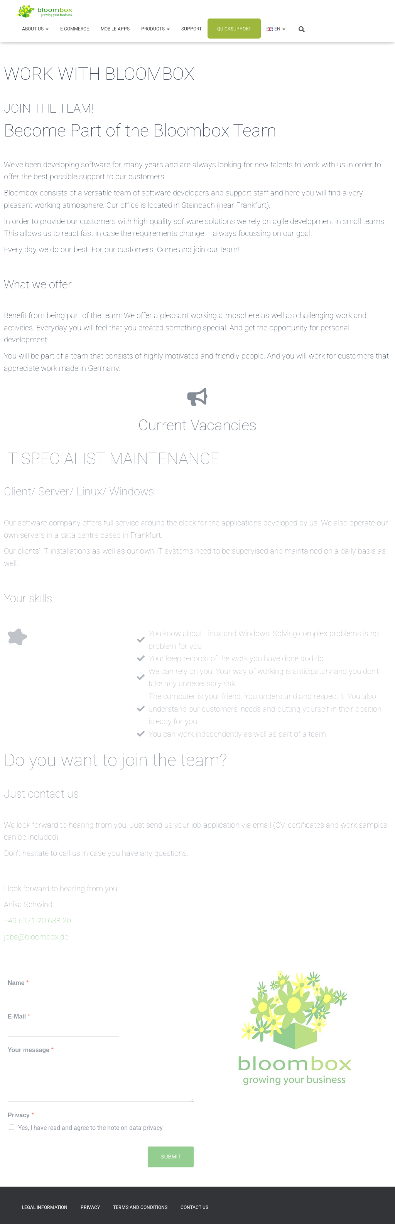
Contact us (194, 1207)
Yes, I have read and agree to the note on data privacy (90, 1127)
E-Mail (19, 1016)
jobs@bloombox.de (36, 937)
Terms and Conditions (140, 1207)
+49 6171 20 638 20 (37, 920)
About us (35, 29)
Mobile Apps (115, 29)
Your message (31, 1050)
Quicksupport (234, 29)
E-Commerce (74, 29)
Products (155, 29)
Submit (170, 1156)
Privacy (21, 1115)
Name (18, 983)
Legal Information (45, 1207)
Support (191, 29)
